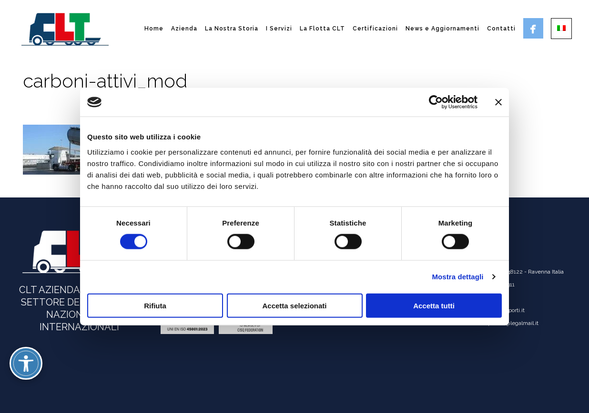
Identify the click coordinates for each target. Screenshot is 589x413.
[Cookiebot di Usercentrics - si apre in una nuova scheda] (435, 102)
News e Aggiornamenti (442, 28)
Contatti (501, 28)
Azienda (184, 28)
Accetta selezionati (294, 305)
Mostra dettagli (457, 277)
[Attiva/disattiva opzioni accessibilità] (26, 363)
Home (153, 28)
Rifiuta (155, 305)
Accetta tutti (434, 305)
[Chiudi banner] (498, 102)
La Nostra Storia (231, 28)
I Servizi (279, 28)
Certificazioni (375, 28)
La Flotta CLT (322, 28)
